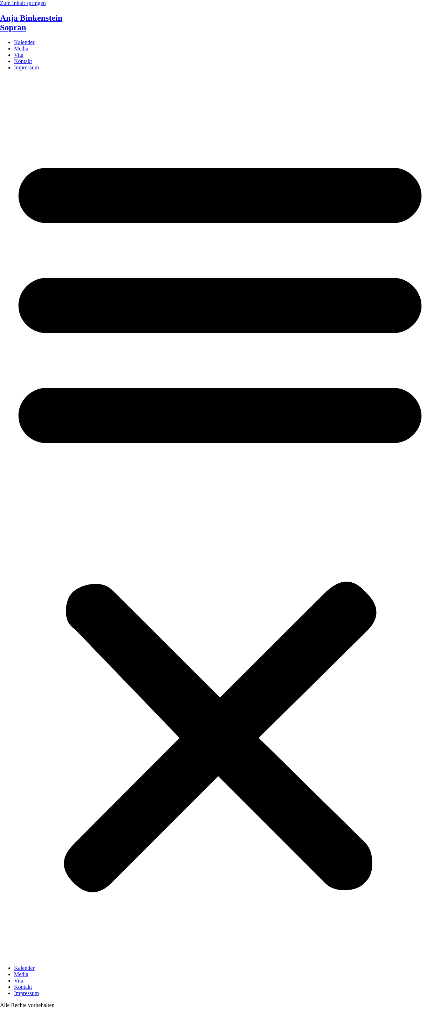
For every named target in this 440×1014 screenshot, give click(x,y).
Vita (18, 55)
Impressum (26, 67)
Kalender (24, 42)
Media (21, 49)
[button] (220, 517)
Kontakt (23, 61)
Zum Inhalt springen (23, 3)
